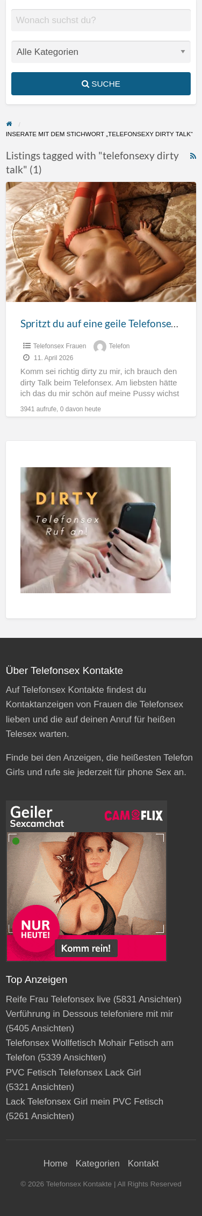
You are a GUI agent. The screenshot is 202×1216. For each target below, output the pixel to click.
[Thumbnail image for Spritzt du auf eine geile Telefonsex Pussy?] (101, 242)
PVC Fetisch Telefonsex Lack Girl (73, 1072)
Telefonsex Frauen (59, 346)
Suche (101, 83)
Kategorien (98, 1163)
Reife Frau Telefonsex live (58, 999)
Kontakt (143, 1163)
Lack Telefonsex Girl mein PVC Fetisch (85, 1101)
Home (56, 1163)
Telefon (119, 346)
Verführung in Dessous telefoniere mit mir (90, 1014)
